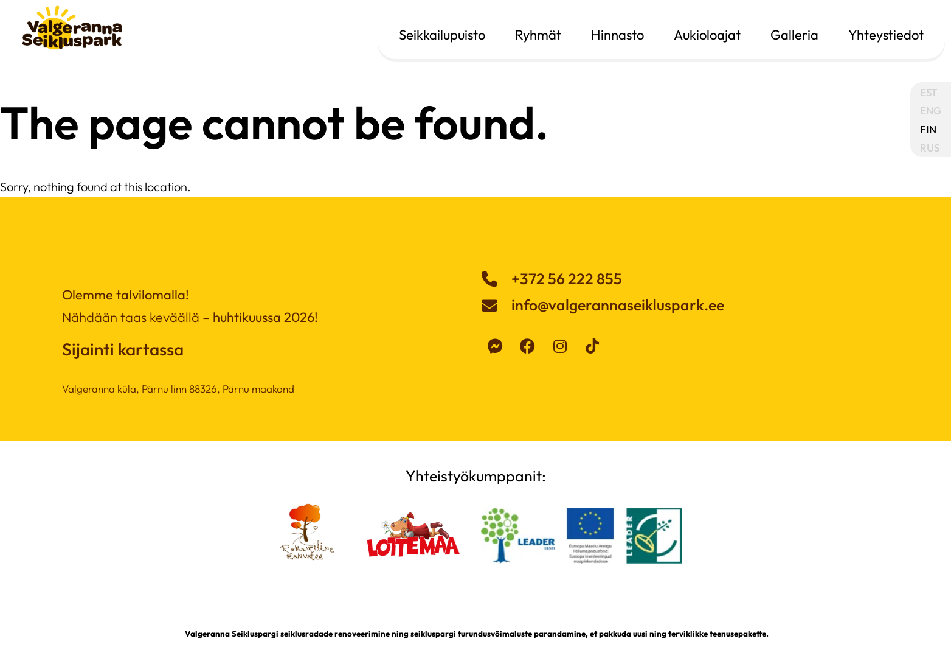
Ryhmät (538, 34)
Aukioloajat (707, 34)
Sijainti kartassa (123, 349)
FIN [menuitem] (928, 129)
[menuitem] (930, 92)
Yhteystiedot (886, 34)
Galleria (794, 34)
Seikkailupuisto (442, 34)
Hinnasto (617, 34)
